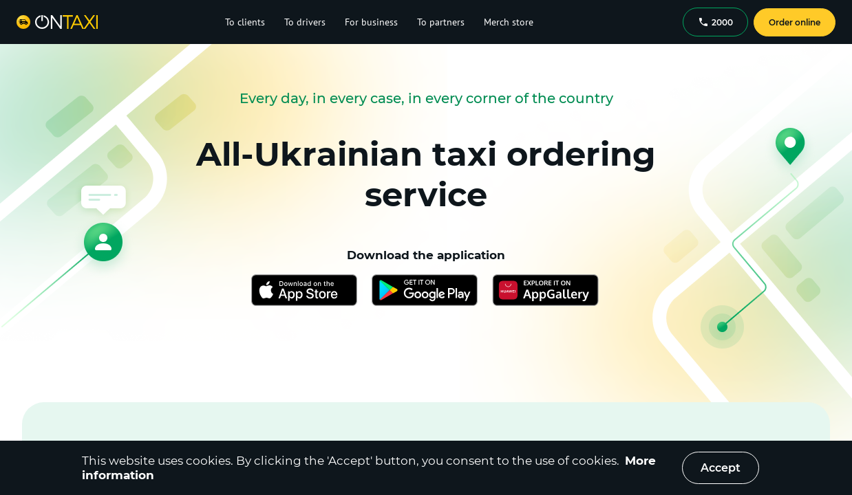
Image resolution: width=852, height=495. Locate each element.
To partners (441, 22)
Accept (721, 467)
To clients (245, 22)
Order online (794, 22)
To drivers (305, 22)
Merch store (508, 22)
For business (371, 22)
